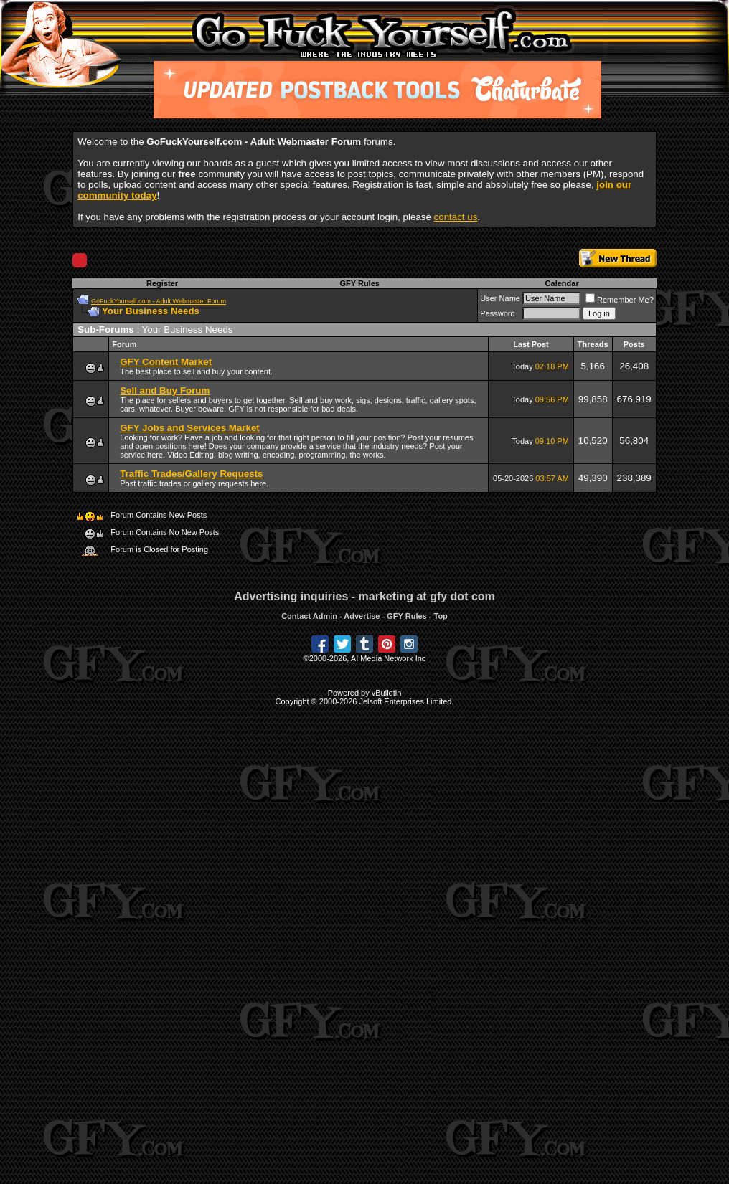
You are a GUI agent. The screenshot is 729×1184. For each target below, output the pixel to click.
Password (497, 313)
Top (440, 616)
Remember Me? (619, 299)
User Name (500, 298)
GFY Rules (359, 283)
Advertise (362, 616)
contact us (456, 217)
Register (162, 283)
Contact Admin (309, 616)
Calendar (562, 283)
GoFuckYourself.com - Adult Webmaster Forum (158, 301)
